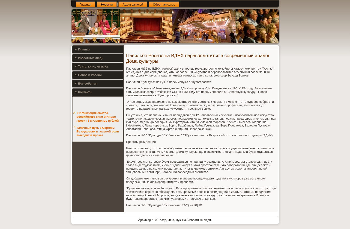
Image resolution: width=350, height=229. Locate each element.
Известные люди (91, 58)
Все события (88, 83)
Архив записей (133, 4)
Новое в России (90, 75)
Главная (85, 4)
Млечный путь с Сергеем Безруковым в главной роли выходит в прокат (98, 131)
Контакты (85, 92)
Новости (107, 4)
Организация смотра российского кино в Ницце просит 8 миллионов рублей (98, 116)
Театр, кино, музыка (93, 66)
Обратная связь (164, 4)
